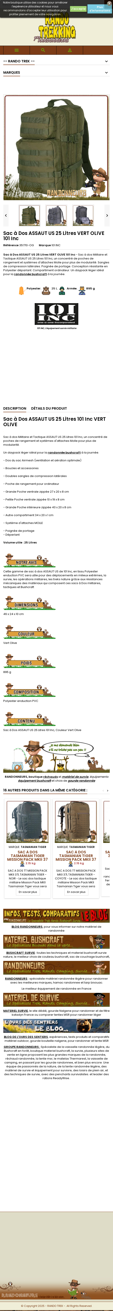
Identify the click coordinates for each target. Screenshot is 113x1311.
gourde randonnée (81, 781)
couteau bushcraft (55, 957)
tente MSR (102, 1041)
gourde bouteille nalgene (48, 1041)
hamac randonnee (66, 982)
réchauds (50, 777)
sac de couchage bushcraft (89, 957)
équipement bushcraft (34, 781)
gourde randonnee (59, 1062)
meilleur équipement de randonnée (51, 989)
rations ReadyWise (56, 1078)
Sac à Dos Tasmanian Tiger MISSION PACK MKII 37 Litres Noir (27, 857)
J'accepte (78, 9)
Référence (11, 245)
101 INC (55, 245)
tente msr (46, 1059)
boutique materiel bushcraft (50, 1051)
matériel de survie (75, 777)
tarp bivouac (93, 982)
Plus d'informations (99, 8)
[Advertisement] (56, 369)
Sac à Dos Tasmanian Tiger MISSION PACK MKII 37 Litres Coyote (76, 857)
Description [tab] (14, 408)
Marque (45, 245)
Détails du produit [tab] (49, 408)
